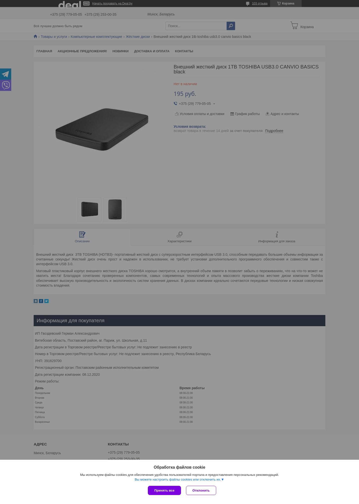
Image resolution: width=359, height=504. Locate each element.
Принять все (164, 490)
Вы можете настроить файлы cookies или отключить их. (178, 479)
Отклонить (201, 490)
